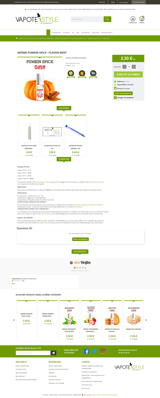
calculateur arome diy (44, 182)
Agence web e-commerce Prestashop (104, 395)
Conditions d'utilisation (89, 372)
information (78, 207)
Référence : (121, 82)
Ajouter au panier (128, 74)
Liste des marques (55, 380)
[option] (29, 136)
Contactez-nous (138, 2)
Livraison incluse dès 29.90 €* (58, 369)
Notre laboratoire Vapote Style (92, 381)
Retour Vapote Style (22, 366)
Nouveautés (53, 376)
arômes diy (79, 205)
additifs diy (43, 223)
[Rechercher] (91, 19)
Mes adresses (20, 376)
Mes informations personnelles (26, 380)
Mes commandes (21, 373)
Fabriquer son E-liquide (56, 383)
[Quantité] (129, 67)
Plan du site (85, 388)
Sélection (52, 373)
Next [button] (146, 321)
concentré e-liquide (95, 205)
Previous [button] (14, 321)
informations (46, 214)
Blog (112, 2)
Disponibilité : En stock (125, 85)
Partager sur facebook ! (125, 98)
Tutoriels (102, 2)
